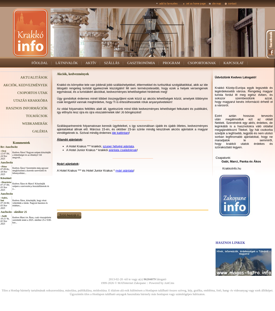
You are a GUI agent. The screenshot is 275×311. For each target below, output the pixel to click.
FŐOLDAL (39, 63)
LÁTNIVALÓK (66, 63)
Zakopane (140, 283)
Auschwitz (6, 162)
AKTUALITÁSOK (34, 77)
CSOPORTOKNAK (202, 63)
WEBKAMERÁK (35, 123)
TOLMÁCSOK (37, 116)
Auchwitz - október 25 (13, 212)
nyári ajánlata (125, 170)
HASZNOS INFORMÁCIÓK (27, 108)
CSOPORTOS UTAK (32, 93)
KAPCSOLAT (233, 63)
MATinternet (125, 283)
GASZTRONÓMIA (141, 63)
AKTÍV (91, 63)
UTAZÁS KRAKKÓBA (30, 100)
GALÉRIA (40, 131)
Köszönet (5, 178)
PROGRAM (171, 63)
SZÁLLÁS (111, 63)
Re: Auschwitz (9, 147)
